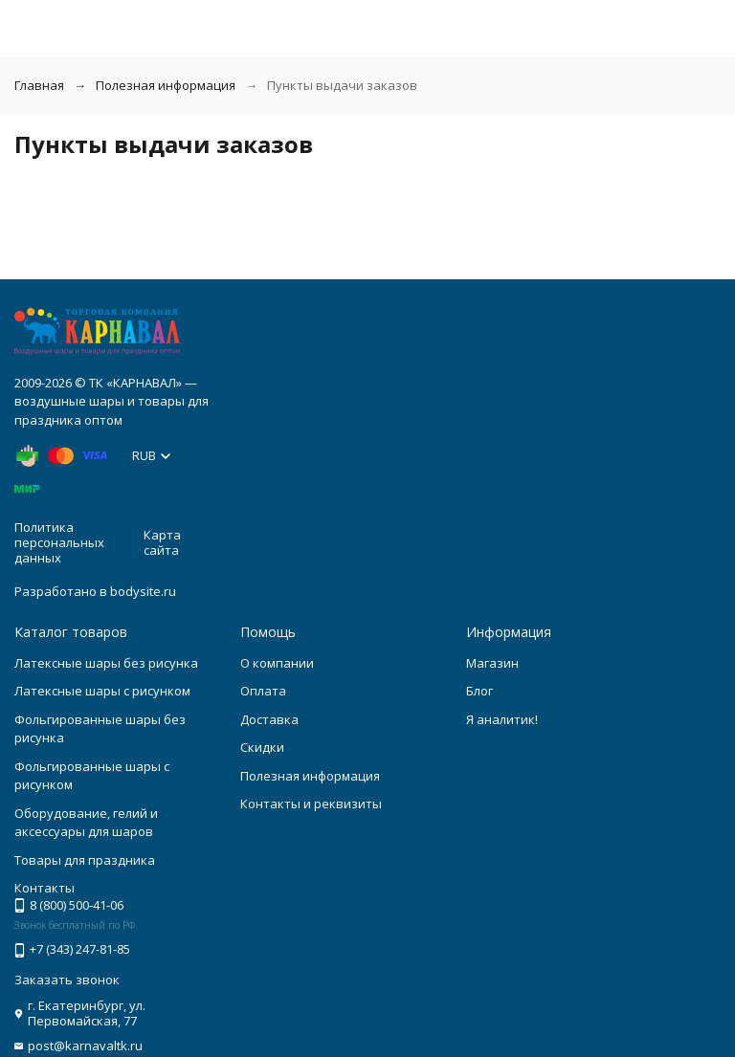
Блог (479, 690)
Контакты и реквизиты (311, 803)
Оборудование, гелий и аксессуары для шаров (86, 822)
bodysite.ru (143, 591)
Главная (39, 85)
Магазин (492, 663)
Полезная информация (165, 85)
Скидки (262, 747)
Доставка (269, 719)
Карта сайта (162, 542)
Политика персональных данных (59, 541)
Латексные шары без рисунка (106, 663)
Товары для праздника (84, 860)
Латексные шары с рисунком (102, 690)
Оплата (263, 690)
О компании (277, 663)
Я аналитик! (502, 719)
